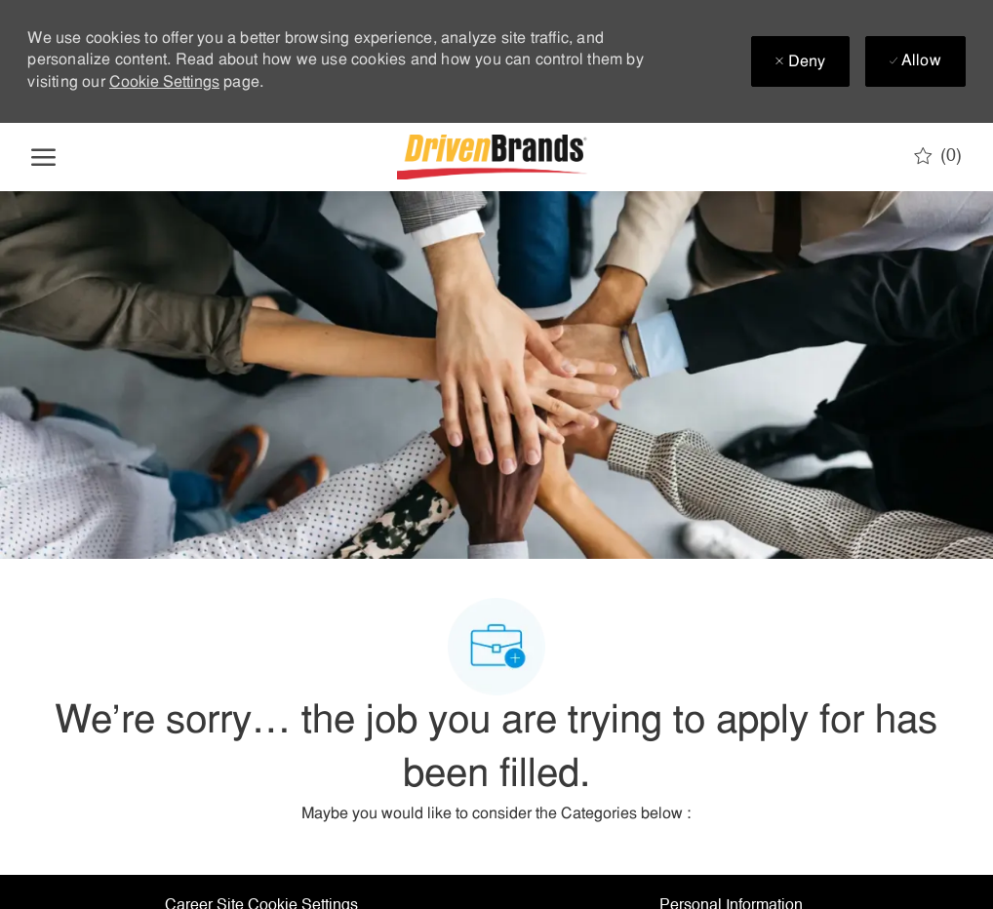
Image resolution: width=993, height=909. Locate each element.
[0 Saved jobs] (938, 156)
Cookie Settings (164, 83)
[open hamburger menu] (43, 157)
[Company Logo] (494, 157)
